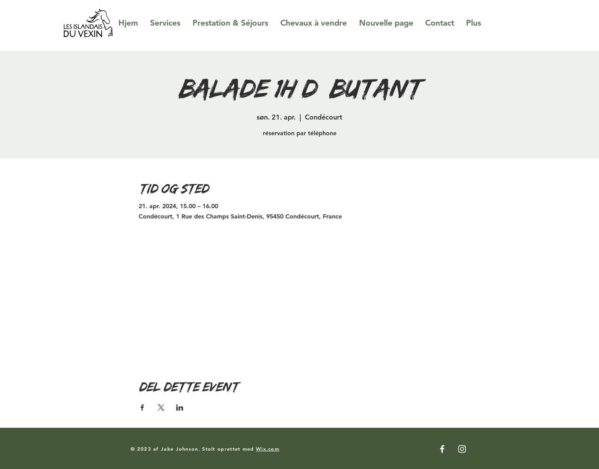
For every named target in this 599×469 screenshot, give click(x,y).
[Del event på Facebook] (142, 407)
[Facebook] (442, 449)
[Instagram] (462, 449)
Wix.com (267, 449)
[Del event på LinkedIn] (179, 407)
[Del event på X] (161, 407)
